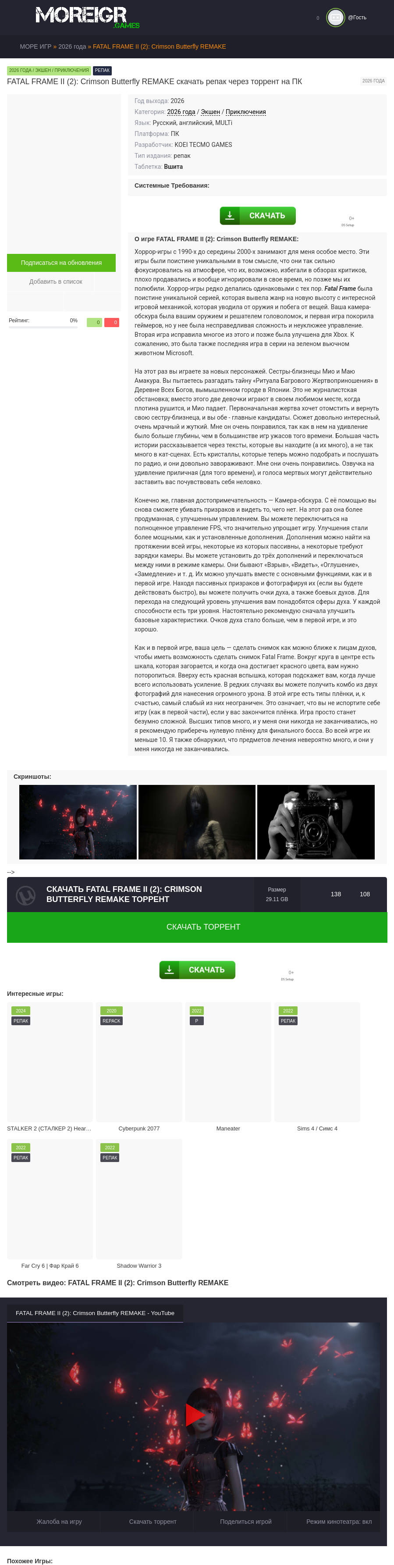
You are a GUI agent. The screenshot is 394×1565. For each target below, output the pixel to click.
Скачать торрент (197, 927)
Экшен (210, 111)
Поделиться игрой (240, 1347)
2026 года (181, 111)
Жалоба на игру (53, 1347)
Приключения (246, 111)
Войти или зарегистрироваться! (268, 1540)
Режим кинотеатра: (333, 1347)
